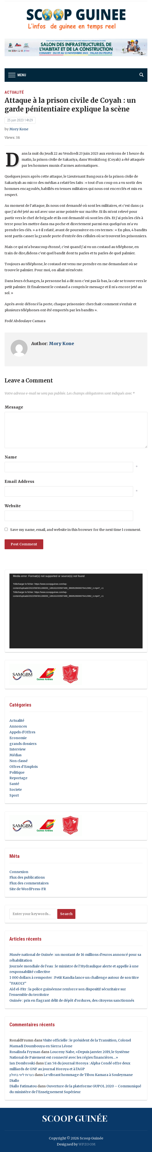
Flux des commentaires (29, 883)
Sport (14, 795)
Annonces (18, 726)
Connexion (18, 872)
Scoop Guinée (75, 1118)
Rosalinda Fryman (24, 1052)
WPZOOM (87, 1144)
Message (14, 407)
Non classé (18, 761)
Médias (15, 755)
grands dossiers (22, 744)
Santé (14, 784)
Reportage (18, 778)
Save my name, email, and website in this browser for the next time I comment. (75, 529)
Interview (17, 749)
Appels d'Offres (22, 732)
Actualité (14, 92)
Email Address (19, 481)
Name (11, 457)
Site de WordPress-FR (27, 889)
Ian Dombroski (22, 1063)
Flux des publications (27, 877)
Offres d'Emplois (23, 766)
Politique (16, 772)
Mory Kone (18, 129)
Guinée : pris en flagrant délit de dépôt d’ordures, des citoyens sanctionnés (71, 1000)
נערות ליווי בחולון (21, 1075)
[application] (76, 611)
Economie (18, 738)
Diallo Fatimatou (23, 1086)
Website (13, 505)
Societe (15, 789)
